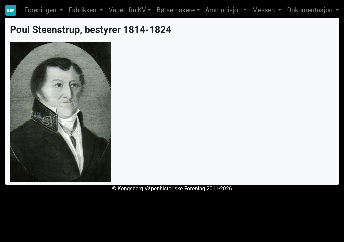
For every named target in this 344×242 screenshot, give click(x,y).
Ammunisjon (223, 10)
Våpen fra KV (127, 10)
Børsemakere (176, 10)
